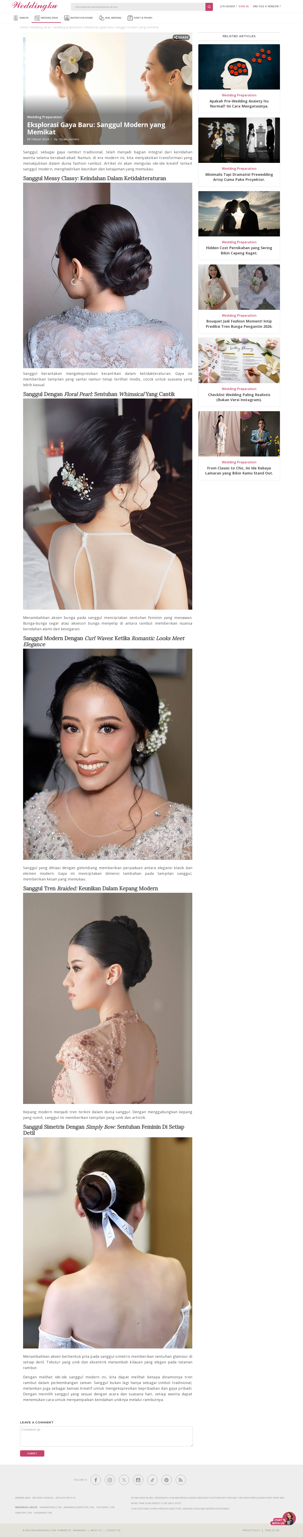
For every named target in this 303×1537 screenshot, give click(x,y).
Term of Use (272, 1530)
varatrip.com (23, 1512)
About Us (96, 1530)
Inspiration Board (78, 18)
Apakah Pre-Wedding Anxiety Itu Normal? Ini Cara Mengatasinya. (239, 104)
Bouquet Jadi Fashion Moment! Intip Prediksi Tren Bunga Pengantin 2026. (239, 324)
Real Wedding (110, 18)
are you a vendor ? (267, 6)
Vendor (21, 18)
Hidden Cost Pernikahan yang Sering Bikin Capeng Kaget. (239, 250)
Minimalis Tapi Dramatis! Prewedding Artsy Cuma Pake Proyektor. (239, 177)
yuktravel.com (105, 1507)
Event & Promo (140, 18)
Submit (32, 1453)
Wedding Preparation (44, 117)
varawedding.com (50, 1507)
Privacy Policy (251, 1530)
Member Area (23, 1497)
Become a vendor (43, 1497)
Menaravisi (79, 1530)
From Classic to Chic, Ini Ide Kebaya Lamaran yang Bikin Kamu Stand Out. (239, 470)
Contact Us (113, 1530)
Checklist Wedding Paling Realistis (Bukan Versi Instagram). (239, 397)
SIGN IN (244, 6)
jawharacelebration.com (79, 1507)
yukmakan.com (43, 1512)
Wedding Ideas (46, 18)
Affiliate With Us (65, 1497)
